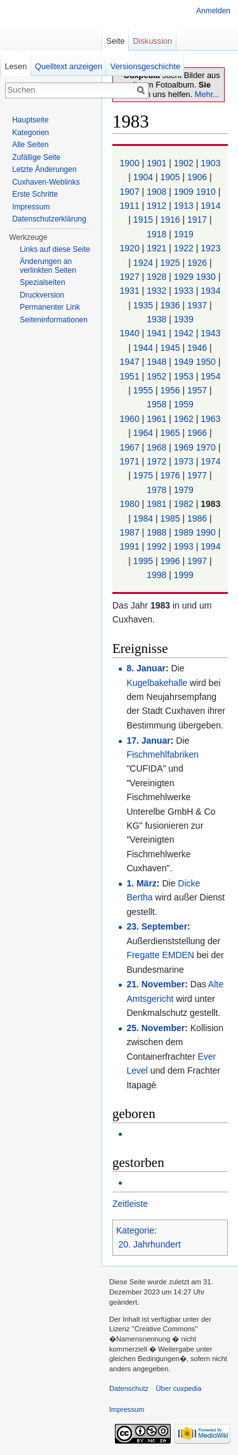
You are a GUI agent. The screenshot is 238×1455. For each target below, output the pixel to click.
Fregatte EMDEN (160, 955)
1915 (144, 219)
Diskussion (152, 41)
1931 (131, 291)
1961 (158, 419)
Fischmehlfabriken (162, 754)
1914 (210, 206)
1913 (185, 206)
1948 (158, 362)
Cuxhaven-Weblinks (46, 182)
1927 (131, 277)
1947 (131, 362)
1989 (185, 532)
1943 (210, 333)
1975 (144, 475)
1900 (131, 163)
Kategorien (30, 132)
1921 (158, 248)
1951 (131, 376)
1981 (158, 504)
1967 (131, 447)
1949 (185, 362)
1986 (198, 518)
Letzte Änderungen (44, 169)
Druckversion (42, 295)
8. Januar (145, 668)
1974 (210, 461)
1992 (158, 546)
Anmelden (213, 10)
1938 (158, 319)
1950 (207, 362)
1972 (158, 461)
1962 (185, 419)
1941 (158, 333)
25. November (155, 1028)
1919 (184, 234)
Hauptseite (30, 119)
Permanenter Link (50, 307)
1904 (144, 177)
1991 (131, 546)
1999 (184, 575)
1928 (158, 277)
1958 (158, 404)
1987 (131, 532)
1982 (185, 504)
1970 (207, 447)
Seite (115, 41)
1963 (210, 419)
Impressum (31, 206)
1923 (210, 248)
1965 (171, 433)
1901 (158, 163)
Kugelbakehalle (156, 683)
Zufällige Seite (36, 157)
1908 (158, 192)
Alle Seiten (30, 144)
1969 (185, 447)
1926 (198, 263)
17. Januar (148, 740)
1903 (210, 163)
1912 (158, 206)
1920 (131, 248)
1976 (171, 475)
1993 (185, 546)
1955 (144, 390)
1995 (144, 561)
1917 (198, 219)
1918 (158, 234)
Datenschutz (129, 1388)
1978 (158, 490)
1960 (131, 419)
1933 (185, 291)
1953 (185, 376)
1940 (131, 333)
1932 (158, 291)
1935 (144, 305)
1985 (171, 518)
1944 (144, 348)
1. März (141, 883)
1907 (131, 192)
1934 (210, 291)
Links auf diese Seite (55, 249)
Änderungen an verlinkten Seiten (48, 266)
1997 (198, 561)
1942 (185, 333)
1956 (171, 390)
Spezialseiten (42, 282)
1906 (198, 177)
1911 (131, 206)
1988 (158, 532)
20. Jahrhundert (150, 1244)
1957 (198, 390)
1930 (207, 277)
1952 (158, 376)
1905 (171, 177)
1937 (198, 305)
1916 (171, 219)
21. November (155, 984)
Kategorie (135, 1230)
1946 (198, 348)
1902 (185, 163)
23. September (156, 926)
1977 (198, 475)
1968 (158, 447)
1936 (171, 305)
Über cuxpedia (178, 1388)
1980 (131, 504)
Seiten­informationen (54, 319)
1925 (171, 263)
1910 (207, 192)
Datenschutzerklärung (49, 218)
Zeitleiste (130, 1204)
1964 (144, 433)
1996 (171, 561)
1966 (198, 433)
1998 (158, 575)
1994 (210, 546)
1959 (184, 404)
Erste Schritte (35, 194)
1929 (185, 277)
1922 (185, 248)
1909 (185, 192)
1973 (185, 461)
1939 (184, 319)
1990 (207, 532)
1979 (184, 490)
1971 (131, 461)
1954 (210, 376)
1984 (144, 518)
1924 (144, 263)
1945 (171, 348)
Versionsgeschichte (145, 66)
